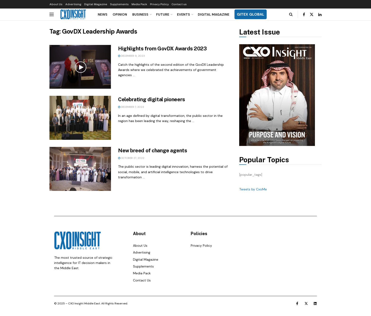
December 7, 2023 (131, 107)
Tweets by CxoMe (253, 189)
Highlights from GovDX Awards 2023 (162, 48)
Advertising (73, 4)
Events (183, 14)
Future (162, 14)
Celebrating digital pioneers (151, 99)
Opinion (120, 14)
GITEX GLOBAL (250, 14)
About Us (55, 4)
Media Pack (139, 4)
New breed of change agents (152, 150)
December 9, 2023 (131, 55)
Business (140, 14)
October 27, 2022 (131, 158)
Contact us (179, 4)
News (102, 14)
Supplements (119, 4)
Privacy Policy (159, 4)
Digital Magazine (95, 4)
